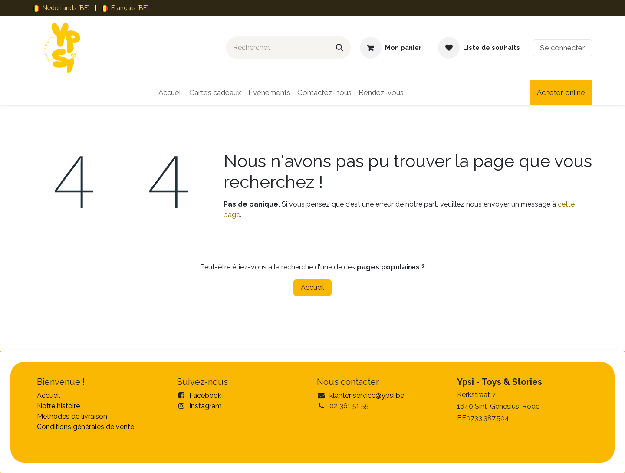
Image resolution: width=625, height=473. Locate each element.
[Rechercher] (340, 47)
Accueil (312, 287)
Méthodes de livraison (72, 416)
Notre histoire (58, 406)
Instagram (205, 406)
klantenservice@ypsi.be (366, 395)
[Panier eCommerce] (390, 48)
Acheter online (561, 92)
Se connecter (562, 47)
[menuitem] (61, 8)
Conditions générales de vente (85, 427)
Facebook (205, 395)
